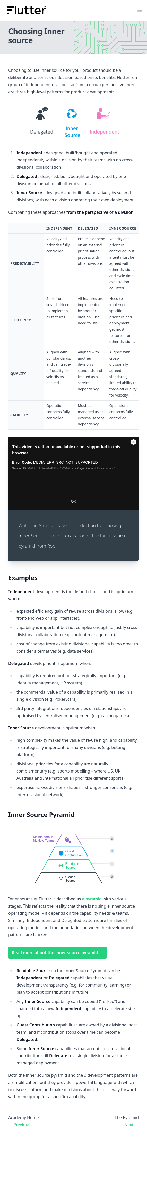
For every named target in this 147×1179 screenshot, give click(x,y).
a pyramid (92, 899)
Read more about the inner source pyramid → (57, 953)
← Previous (19, 1124)
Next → (131, 1124)
